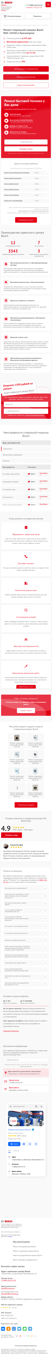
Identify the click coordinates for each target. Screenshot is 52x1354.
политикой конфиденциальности (34, 415)
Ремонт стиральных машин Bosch (26, 1251)
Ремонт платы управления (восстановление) (17, 172)
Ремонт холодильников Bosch (24, 1246)
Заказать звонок (26, 710)
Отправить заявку (26, 149)
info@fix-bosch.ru (8, 1288)
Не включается (8, 497)
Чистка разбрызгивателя (11, 184)
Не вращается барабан (10, 482)
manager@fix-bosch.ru (9, 1294)
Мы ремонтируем (12, 16)
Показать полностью (11, 1031)
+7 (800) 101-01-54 (34, 5)
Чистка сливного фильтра (11, 189)
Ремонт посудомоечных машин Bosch (27, 1255)
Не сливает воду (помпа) (11, 474)
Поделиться (3, 1329)
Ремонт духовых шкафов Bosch (25, 1260)
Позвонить (37, 16)
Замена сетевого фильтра (11, 195)
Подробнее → (43, 474)
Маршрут (14, 1144)
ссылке (10, 1236)
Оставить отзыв (11, 835)
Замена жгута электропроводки (13, 200)
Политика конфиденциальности (26, 1345)
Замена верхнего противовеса (12, 178)
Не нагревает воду (9, 489)
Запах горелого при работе (12, 505)
